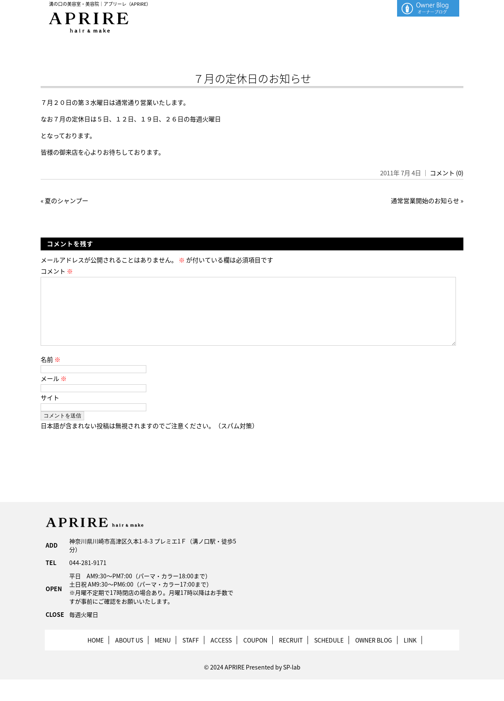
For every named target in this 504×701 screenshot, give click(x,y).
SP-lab (291, 680)
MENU (163, 653)
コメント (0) (446, 172)
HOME (95, 653)
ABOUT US (129, 653)
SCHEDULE (329, 653)
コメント (57, 271)
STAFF (190, 653)
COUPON (255, 653)
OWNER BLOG (373, 653)
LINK (410, 653)
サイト (50, 410)
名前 (51, 372)
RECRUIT (291, 653)
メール (54, 391)
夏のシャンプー (66, 200)
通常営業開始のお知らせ (425, 200)
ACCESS (221, 653)
